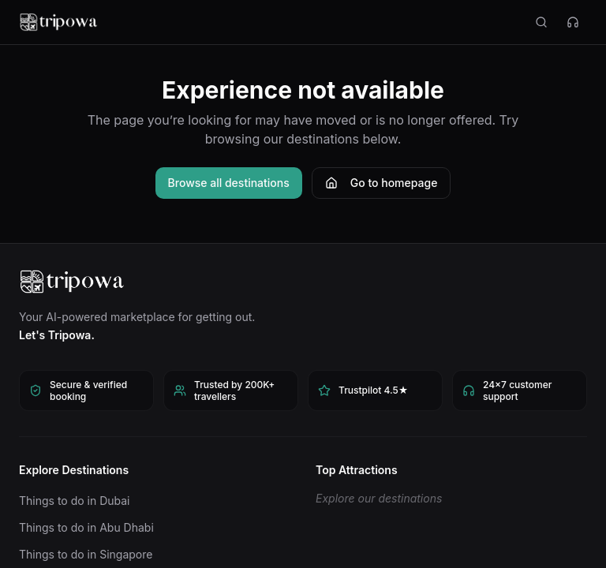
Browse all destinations (229, 182)
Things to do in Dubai (74, 500)
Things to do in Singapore (85, 554)
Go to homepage (381, 182)
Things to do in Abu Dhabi (86, 527)
